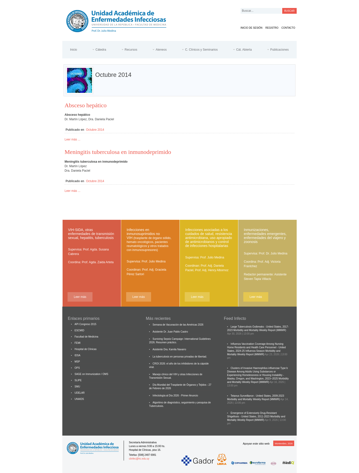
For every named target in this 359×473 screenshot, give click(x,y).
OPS (77, 367)
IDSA (77, 355)
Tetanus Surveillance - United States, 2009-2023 (257, 395)
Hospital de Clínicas (85, 349)
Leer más (80, 297)
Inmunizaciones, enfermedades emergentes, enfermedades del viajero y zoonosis (265, 236)
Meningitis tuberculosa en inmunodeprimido (118, 152)
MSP (77, 361)
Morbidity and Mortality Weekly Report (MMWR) (259, 330)
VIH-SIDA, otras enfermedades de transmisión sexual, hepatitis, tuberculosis (91, 234)
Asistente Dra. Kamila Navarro (169, 349)
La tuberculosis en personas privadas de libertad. (180, 356)
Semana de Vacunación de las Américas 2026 (178, 324)
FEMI (78, 343)
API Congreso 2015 (85, 324)
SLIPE (78, 380)
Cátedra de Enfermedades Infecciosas (120, 20)
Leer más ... (72, 139)
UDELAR (80, 392)
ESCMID (79, 330)
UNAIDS (79, 399)
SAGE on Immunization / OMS (91, 374)
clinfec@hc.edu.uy (139, 458)
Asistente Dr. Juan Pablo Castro (170, 331)
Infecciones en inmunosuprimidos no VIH (149, 240)
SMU (77, 386)
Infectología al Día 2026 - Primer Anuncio (175, 395)
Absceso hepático (86, 105)
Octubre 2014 (95, 129)
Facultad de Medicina (86, 336)
